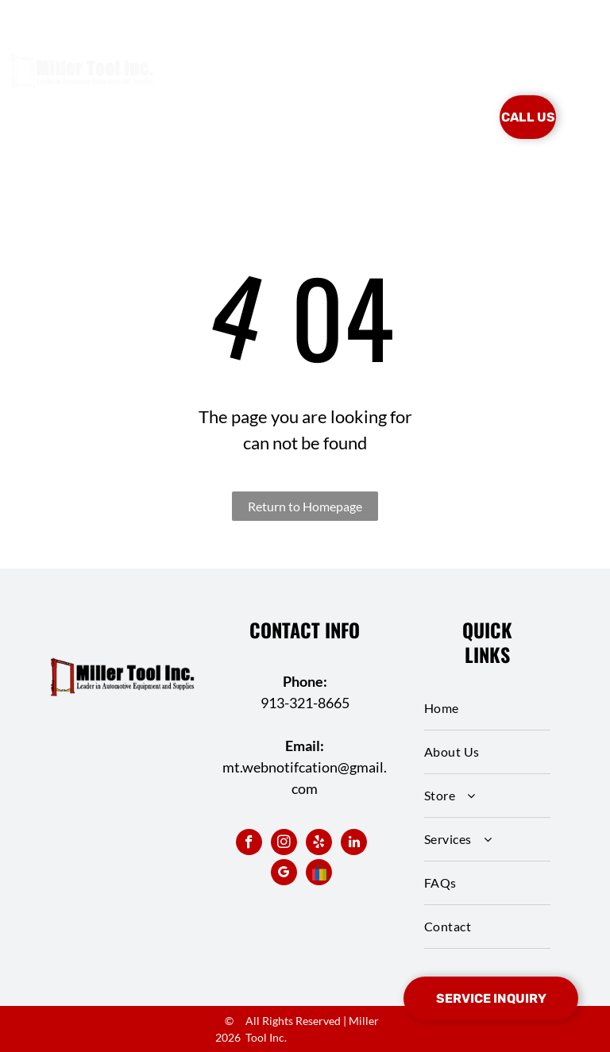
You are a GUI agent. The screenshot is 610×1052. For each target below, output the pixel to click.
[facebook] (249, 844)
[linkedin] (354, 844)
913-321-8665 (305, 702)
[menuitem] (231, 93)
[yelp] (319, 844)
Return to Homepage (305, 506)
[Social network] (319, 874)
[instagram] (284, 844)
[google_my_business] (284, 874)
